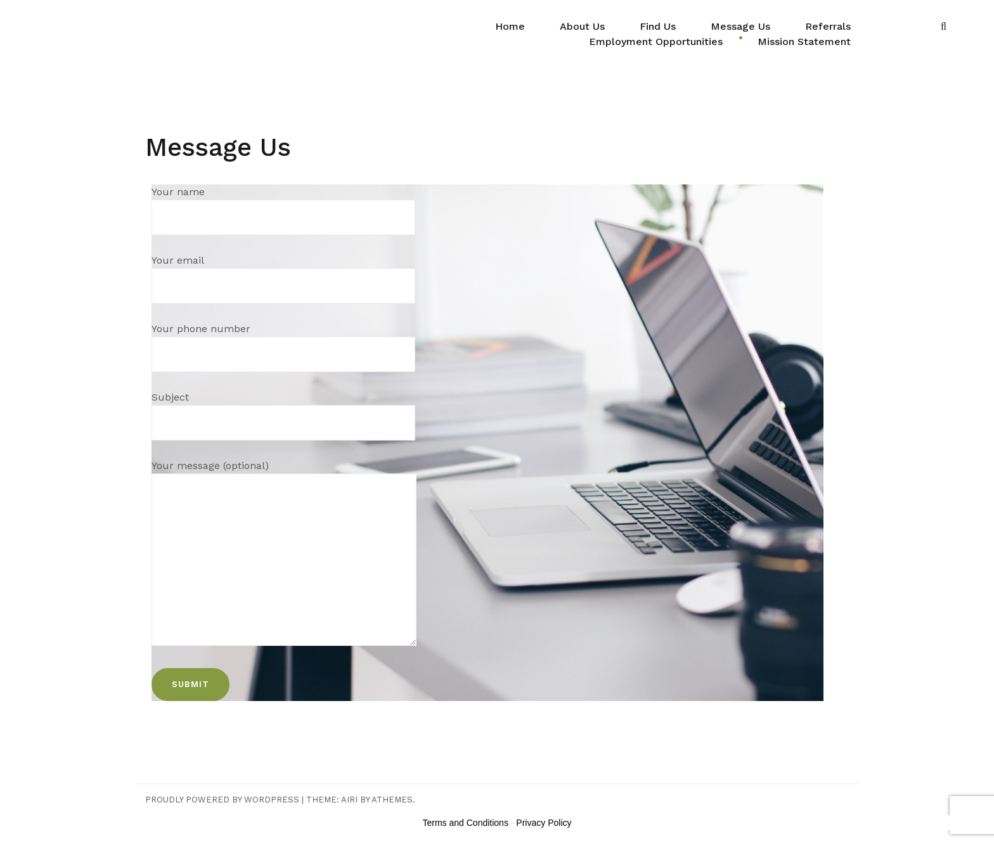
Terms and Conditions (465, 823)
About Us (582, 26)
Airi (349, 799)
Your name (283, 204)
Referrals (828, 26)
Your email (283, 273)
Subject (283, 409)
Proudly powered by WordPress (222, 799)
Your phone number (283, 341)
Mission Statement (804, 41)
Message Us (740, 26)
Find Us (658, 26)
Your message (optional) (284, 554)
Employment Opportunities (656, 41)
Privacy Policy (543, 823)
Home (510, 26)
